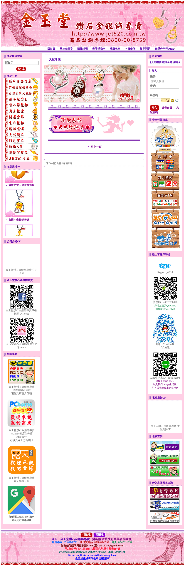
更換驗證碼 (177, 100)
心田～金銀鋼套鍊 (19, 221)
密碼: (153, 85)
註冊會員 (167, 107)
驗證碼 (154, 95)
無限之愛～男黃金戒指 (21, 187)
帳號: (153, 76)
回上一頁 (94, 146)
